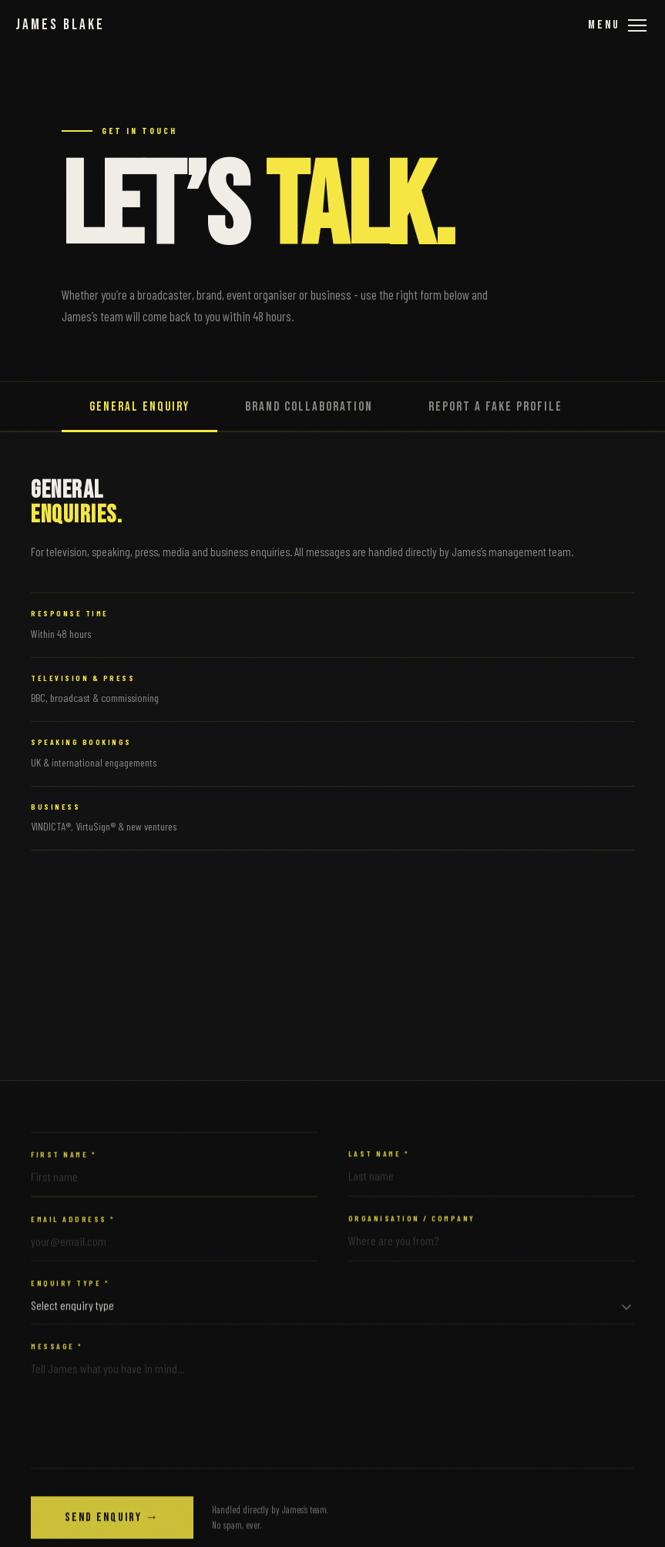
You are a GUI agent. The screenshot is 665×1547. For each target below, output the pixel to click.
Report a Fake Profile (495, 406)
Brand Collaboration (309, 406)
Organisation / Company (411, 1228)
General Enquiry (139, 406)
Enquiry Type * (70, 1292)
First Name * (63, 1163)
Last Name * (379, 1162)
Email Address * (73, 1228)
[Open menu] (617, 25)
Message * (57, 1355)
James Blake (60, 25)
